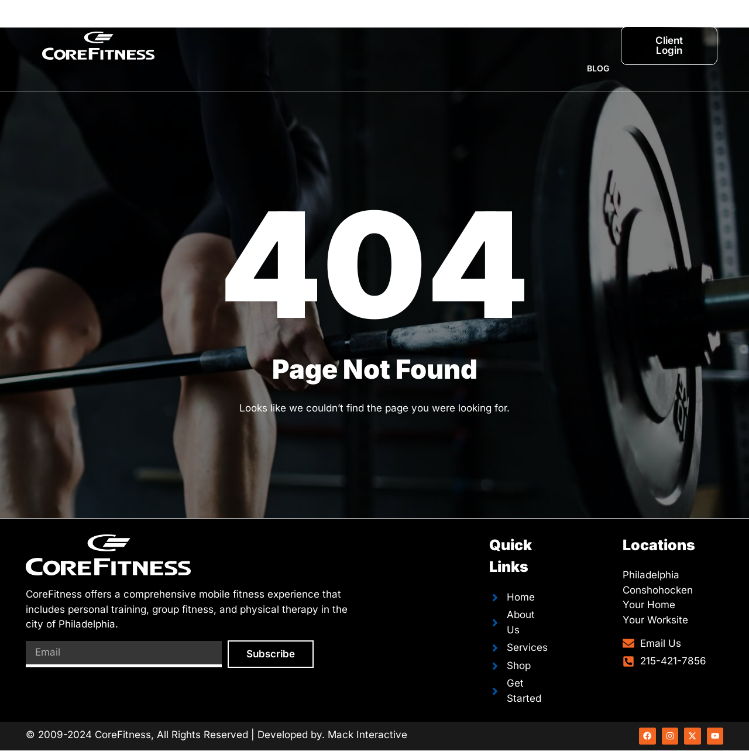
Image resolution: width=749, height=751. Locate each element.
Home (232, 23)
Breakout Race (529, 23)
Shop (597, 23)
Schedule (451, 23)
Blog (598, 68)
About (282, 23)
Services (339, 23)
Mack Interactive (367, 734)
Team (394, 23)
